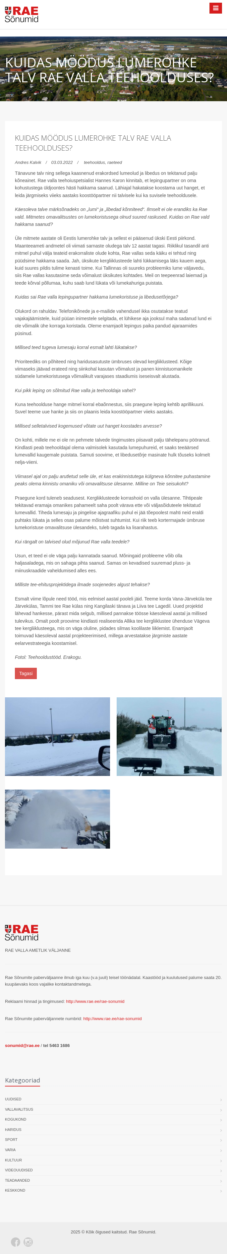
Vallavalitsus (19, 1109)
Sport (11, 1140)
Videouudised (19, 1170)
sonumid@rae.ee (22, 1045)
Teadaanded (17, 1180)
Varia (10, 1150)
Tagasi (25, 673)
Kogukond (15, 1119)
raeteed (114, 162)
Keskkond (15, 1190)
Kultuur (13, 1160)
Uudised (13, 1099)
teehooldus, (95, 162)
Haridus (13, 1130)
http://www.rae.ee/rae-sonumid (95, 1001)
